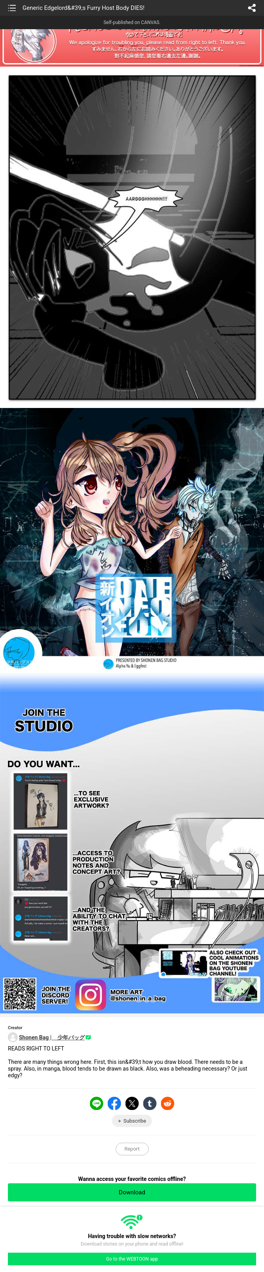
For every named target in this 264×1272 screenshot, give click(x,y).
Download (132, 1192)
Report (132, 1149)
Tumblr (150, 1103)
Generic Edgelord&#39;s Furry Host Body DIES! (83, 7)
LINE (96, 1103)
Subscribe (135, 1121)
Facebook (114, 1103)
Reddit (167, 1103)
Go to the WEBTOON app (132, 1259)
